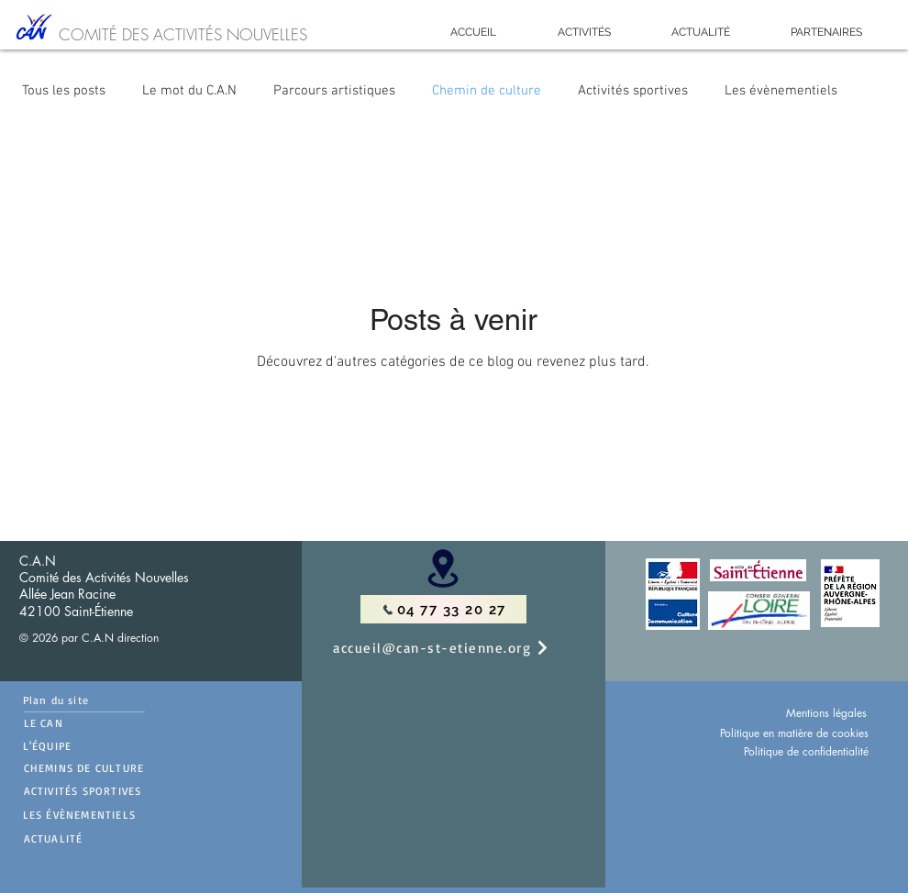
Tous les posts (63, 91)
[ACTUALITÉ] (118, 838)
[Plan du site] (83, 700)
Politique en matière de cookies (794, 733)
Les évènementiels (781, 91)
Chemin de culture (486, 91)
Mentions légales (826, 713)
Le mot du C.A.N (189, 91)
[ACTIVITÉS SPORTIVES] (118, 790)
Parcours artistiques (334, 91)
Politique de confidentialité (806, 751)
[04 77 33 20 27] (443, 609)
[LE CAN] (84, 722)
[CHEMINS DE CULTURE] (118, 767)
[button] (583, 32)
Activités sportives (633, 91)
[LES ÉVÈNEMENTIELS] (117, 814)
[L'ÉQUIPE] (75, 745)
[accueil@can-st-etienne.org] (460, 647)
